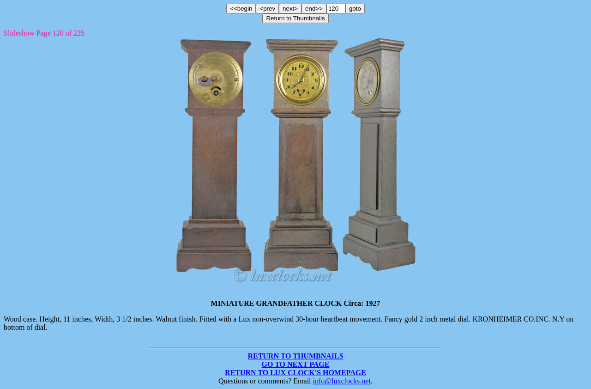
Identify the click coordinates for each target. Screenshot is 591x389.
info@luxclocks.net (342, 381)
